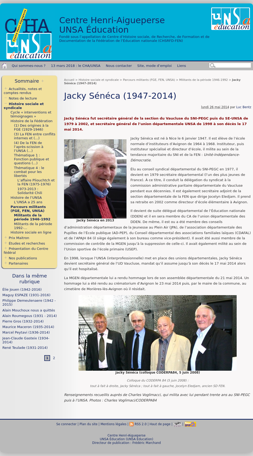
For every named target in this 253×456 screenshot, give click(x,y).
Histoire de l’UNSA (26, 198)
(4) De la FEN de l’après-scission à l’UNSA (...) (28, 147)
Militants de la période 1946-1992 (203, 80)
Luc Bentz (243, 107)
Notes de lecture (20, 98)
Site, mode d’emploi (154, 66)
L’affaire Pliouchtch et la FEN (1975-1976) (36, 182)
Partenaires (18, 263)
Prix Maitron (19, 238)
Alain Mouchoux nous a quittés (28, 310)
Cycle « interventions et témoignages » (31, 114)
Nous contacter (119, 66)
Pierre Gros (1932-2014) (22, 321)
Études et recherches (27, 243)
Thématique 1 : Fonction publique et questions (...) (31, 159)
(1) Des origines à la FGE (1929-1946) (31, 127)
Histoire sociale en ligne (31, 232)
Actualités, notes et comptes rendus (23, 91)
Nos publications (23, 258)
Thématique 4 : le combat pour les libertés (29, 172)
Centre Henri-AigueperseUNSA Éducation (112, 25)
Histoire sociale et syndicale (99, 80)
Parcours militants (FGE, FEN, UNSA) (149, 80)
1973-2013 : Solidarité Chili (29, 191)
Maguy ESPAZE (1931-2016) (26, 295)
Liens (181, 66)
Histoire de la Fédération (31, 121)
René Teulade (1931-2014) (25, 348)
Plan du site (89, 424)
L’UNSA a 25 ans (28, 202)
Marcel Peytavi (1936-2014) (26, 332)
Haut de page (160, 424)
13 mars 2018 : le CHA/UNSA (75, 66)
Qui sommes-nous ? (29, 66)
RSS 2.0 (138, 424)
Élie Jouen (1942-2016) (22, 289)
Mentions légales (113, 424)
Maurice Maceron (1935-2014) (28, 327)
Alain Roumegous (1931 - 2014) (29, 316)
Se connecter (66, 424)
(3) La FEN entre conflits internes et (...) (34, 136)
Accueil (69, 80)
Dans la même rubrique (29, 278)
